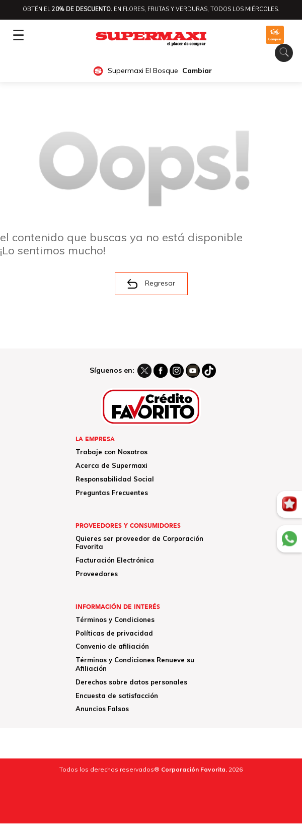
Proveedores (97, 574)
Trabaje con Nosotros (111, 452)
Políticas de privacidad (114, 633)
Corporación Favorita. (194, 769)
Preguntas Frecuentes (112, 493)
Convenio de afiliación (112, 646)
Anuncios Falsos (102, 709)
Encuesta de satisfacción (117, 695)
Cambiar (197, 70)
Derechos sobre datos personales (131, 682)
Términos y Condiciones (115, 619)
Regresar (151, 284)
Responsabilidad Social (115, 479)
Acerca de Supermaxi (111, 465)
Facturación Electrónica (115, 560)
